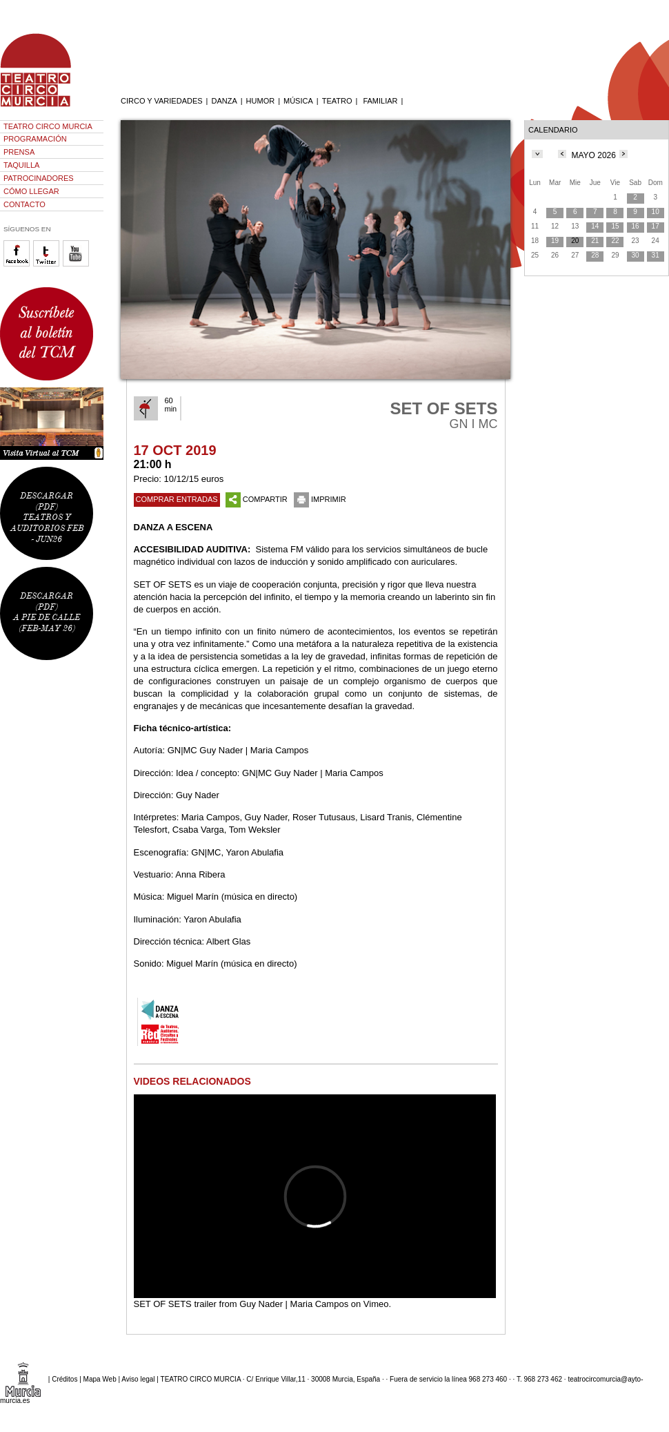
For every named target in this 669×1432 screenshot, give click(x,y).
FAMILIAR (380, 101)
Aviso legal (137, 1379)
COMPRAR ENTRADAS (177, 499)
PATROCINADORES (38, 178)
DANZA (224, 101)
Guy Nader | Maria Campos (293, 1304)
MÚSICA (298, 101)
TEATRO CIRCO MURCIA (47, 126)
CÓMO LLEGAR (31, 191)
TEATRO (337, 101)
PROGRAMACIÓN (35, 139)
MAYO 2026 (593, 155)
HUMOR (260, 101)
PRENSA (18, 152)
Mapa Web (100, 1379)
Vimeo (376, 1304)
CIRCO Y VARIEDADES (162, 101)
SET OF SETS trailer (175, 1304)
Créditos (64, 1379)
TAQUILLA (21, 165)
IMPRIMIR (320, 499)
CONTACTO (24, 204)
